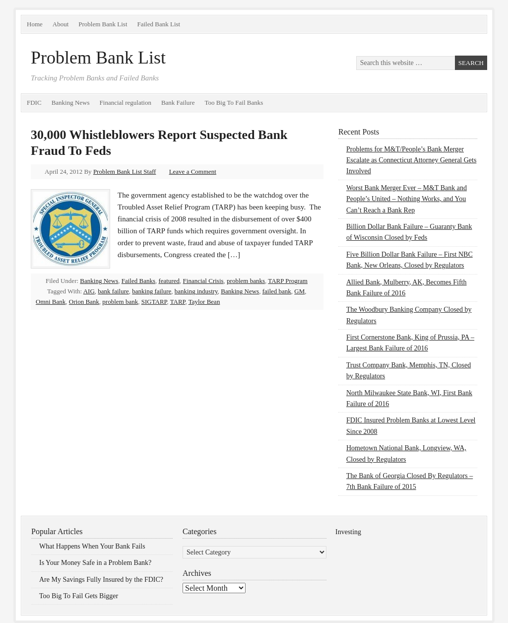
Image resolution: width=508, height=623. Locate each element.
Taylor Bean (204, 301)
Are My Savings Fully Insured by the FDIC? (101, 579)
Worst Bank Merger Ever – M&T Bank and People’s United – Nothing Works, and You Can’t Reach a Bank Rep (406, 199)
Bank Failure (178, 102)
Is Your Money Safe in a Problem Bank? (95, 562)
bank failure (113, 291)
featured (169, 280)
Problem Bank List (102, 24)
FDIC (34, 102)
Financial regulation (125, 102)
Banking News (71, 102)
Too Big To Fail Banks (233, 102)
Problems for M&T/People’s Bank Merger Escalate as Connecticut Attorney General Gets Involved (411, 160)
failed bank (276, 291)
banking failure (151, 291)
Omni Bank (50, 301)
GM (299, 291)
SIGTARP (154, 301)
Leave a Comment (192, 171)
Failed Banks (138, 280)
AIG (89, 291)
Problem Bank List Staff (124, 171)
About (61, 24)
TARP (178, 301)
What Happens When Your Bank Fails (92, 546)
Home (35, 24)
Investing (348, 532)
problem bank (120, 301)
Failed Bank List (159, 24)
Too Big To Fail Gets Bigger (78, 596)
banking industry (196, 291)
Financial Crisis (203, 280)
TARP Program (288, 280)
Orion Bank (84, 301)
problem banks (246, 280)
